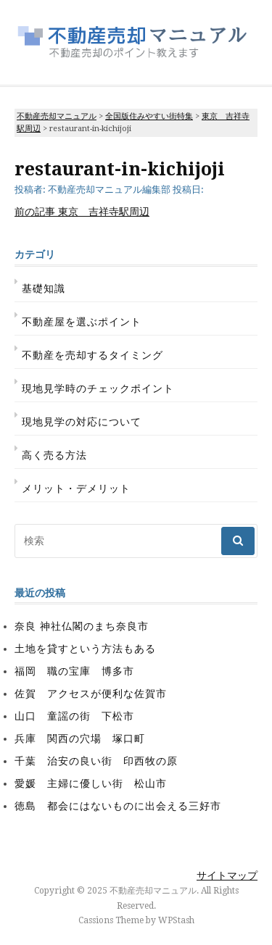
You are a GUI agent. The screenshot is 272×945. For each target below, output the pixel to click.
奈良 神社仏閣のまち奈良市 (82, 626)
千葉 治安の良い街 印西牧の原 (96, 761)
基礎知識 (43, 288)
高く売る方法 (54, 455)
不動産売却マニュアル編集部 (109, 189)
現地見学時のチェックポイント (98, 388)
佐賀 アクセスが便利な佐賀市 (91, 693)
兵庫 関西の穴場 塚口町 (80, 738)
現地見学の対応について (81, 422)
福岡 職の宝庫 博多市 (74, 671)
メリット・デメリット (76, 488)
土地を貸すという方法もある (85, 648)
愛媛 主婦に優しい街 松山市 (91, 783)
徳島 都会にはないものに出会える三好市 (118, 806)
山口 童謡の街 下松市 (74, 716)
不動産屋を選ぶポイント (81, 322)
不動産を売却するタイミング (92, 355)
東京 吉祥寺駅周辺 (82, 211)
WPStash (176, 920)
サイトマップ (227, 875)
